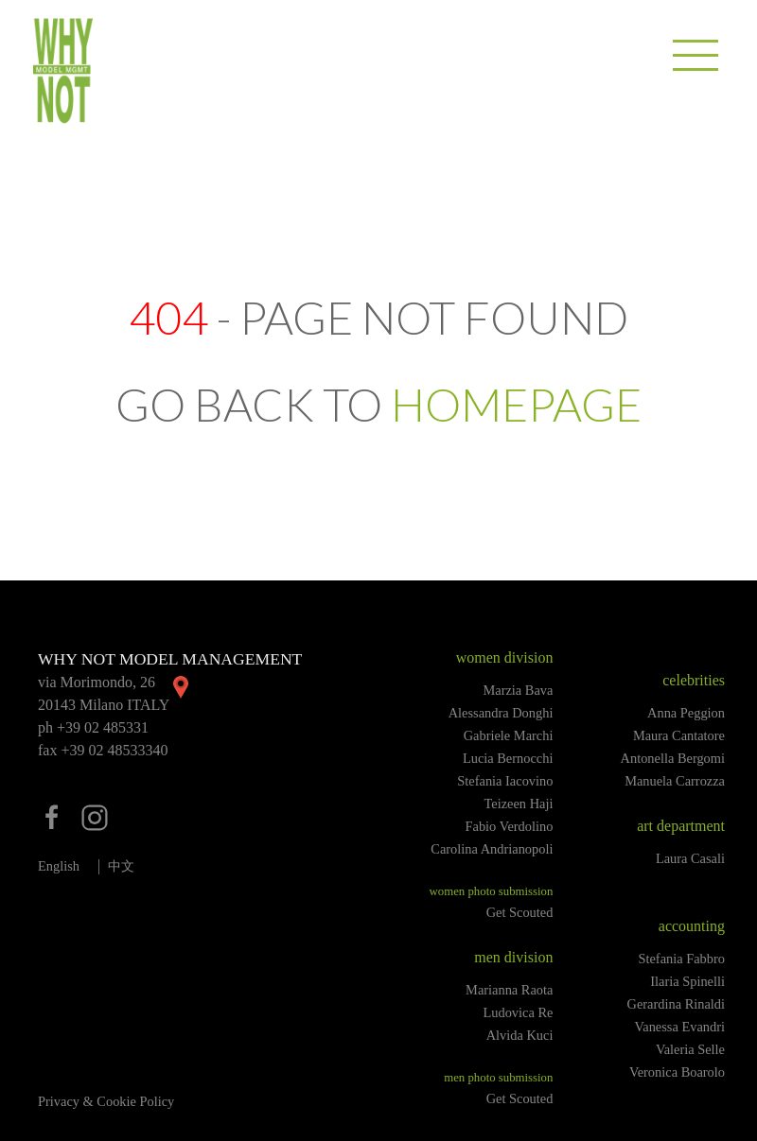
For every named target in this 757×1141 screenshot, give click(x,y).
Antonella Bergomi (673, 758)
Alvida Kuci (520, 1035)
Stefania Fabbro (681, 958)
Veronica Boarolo (677, 1072)
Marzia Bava (518, 690)
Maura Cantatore (679, 735)
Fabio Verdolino (510, 826)
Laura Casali (690, 858)
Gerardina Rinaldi (676, 1003)
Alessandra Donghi (501, 712)
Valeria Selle (690, 1049)
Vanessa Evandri (679, 1026)
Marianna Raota (509, 989)
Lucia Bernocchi (508, 758)
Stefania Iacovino (505, 780)
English (58, 865)
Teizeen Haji (519, 803)
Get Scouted (520, 912)
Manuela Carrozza (675, 780)
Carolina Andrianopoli (492, 848)
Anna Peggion (686, 712)
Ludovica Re (518, 1012)
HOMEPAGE (516, 404)
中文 (121, 865)
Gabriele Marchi (509, 735)
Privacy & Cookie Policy (106, 1101)
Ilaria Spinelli (687, 981)
